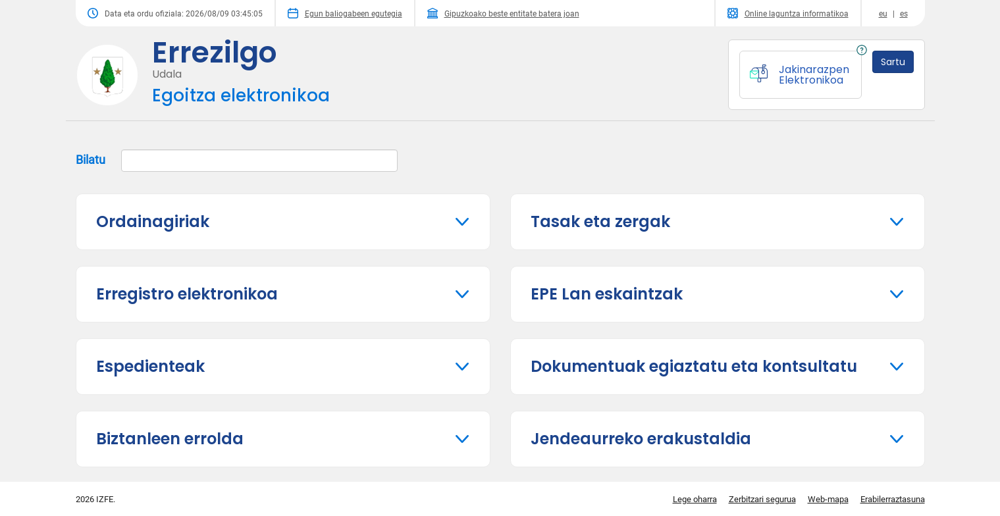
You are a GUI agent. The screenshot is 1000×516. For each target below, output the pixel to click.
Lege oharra (695, 499)
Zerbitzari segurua (762, 499)
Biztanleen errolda (170, 439)
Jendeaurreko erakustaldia (641, 439)
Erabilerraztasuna (892, 499)
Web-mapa (828, 499)
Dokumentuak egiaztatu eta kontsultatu (694, 366)
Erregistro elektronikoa (187, 294)
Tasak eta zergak (600, 221)
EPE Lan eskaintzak (607, 294)
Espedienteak (150, 366)
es (904, 13)
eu (883, 13)
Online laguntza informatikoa (788, 13)
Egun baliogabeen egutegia (345, 13)
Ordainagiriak (152, 221)
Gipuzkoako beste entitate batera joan (503, 13)
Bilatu (237, 160)
